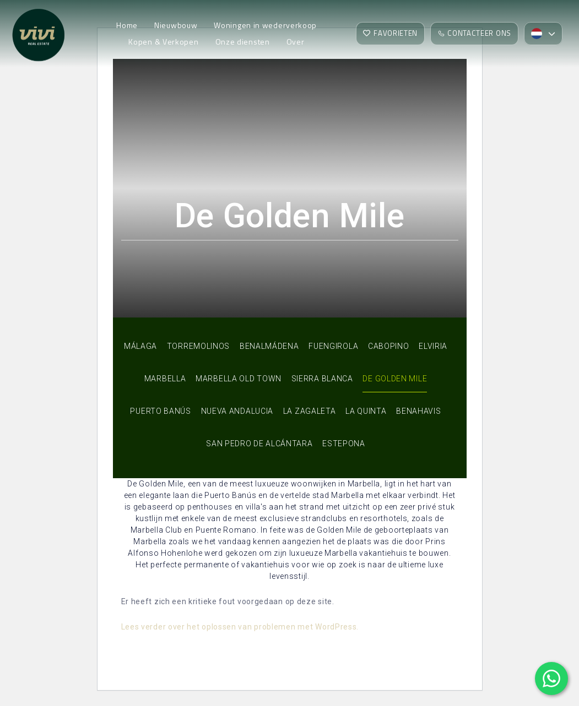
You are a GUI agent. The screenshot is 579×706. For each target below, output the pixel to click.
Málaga (140, 346)
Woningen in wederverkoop (265, 25)
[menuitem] (543, 33)
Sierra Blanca (322, 378)
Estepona (343, 443)
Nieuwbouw (175, 25)
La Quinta (365, 411)
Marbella (165, 378)
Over (295, 41)
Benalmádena (269, 346)
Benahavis (418, 411)
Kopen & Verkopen (163, 41)
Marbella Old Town (239, 378)
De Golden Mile (394, 378)
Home (127, 25)
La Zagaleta (309, 411)
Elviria (433, 346)
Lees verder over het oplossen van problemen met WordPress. (240, 626)
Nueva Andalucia (237, 411)
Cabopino (388, 346)
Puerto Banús (160, 411)
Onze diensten (242, 41)
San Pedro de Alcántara (259, 443)
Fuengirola (333, 346)
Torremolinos (198, 346)
